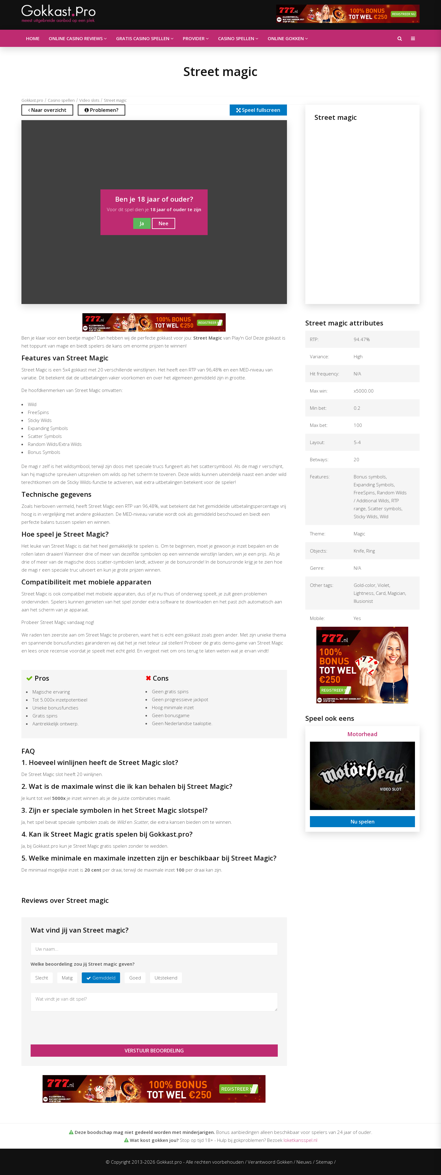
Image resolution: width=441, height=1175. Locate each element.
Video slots (89, 100)
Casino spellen (238, 38)
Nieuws (304, 1162)
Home (33, 38)
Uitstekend (166, 978)
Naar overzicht (47, 110)
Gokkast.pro (32, 100)
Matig (67, 978)
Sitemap (324, 1162)
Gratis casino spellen (145, 38)
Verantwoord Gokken (270, 1162)
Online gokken (288, 38)
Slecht (41, 978)
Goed (135, 978)
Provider (196, 38)
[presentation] (77, 1028)
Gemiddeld (103, 978)
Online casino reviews (78, 38)
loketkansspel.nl (300, 1140)
